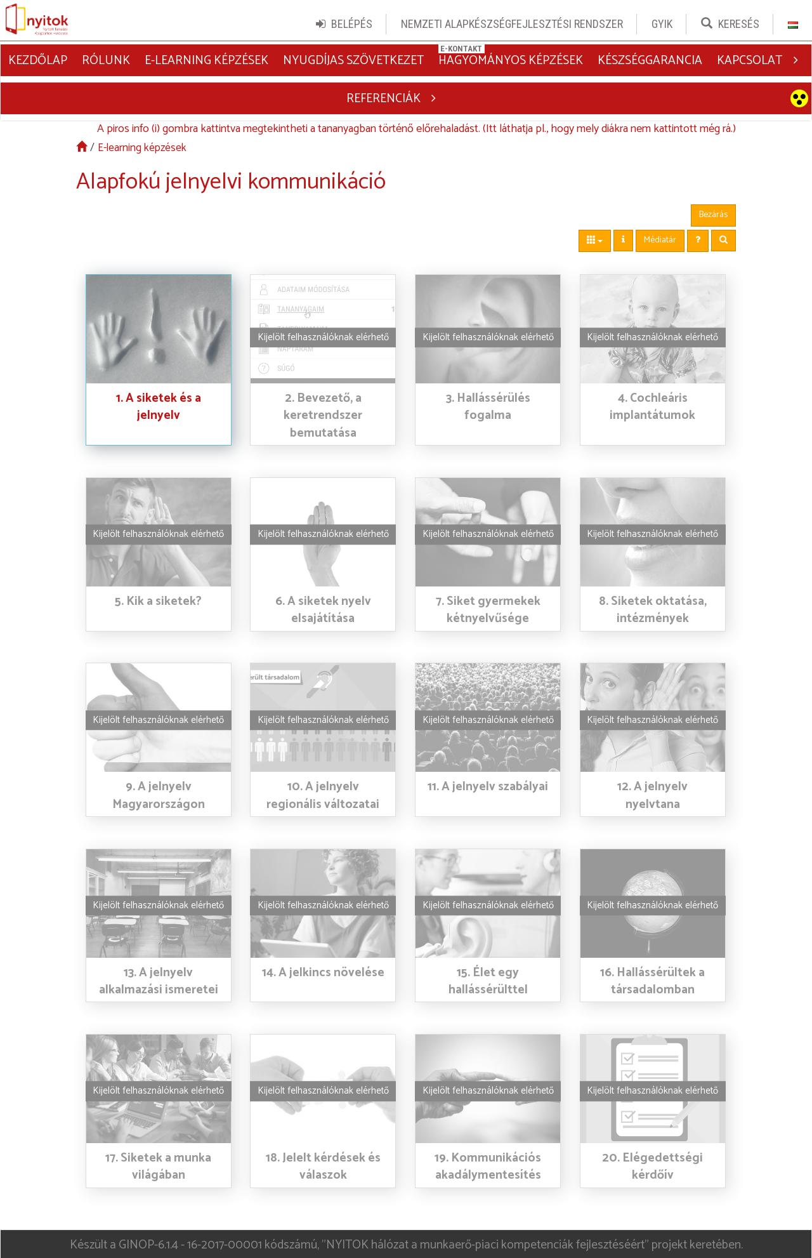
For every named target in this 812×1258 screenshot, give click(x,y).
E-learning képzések (142, 145)
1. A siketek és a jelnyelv (158, 403)
